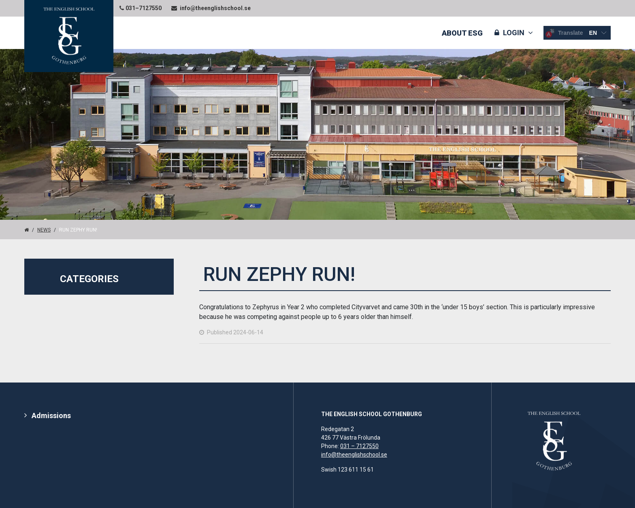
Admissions (51, 415)
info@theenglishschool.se (354, 454)
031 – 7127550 (359, 446)
